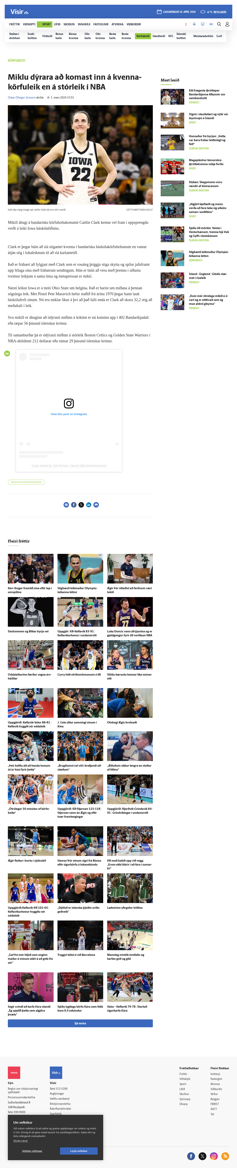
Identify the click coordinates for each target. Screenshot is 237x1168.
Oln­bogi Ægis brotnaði (122, 722)
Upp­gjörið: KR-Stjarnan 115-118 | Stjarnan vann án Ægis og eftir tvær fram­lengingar (79, 813)
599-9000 (20, 1112)
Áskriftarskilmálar (60, 1109)
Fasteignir (216, 1079)
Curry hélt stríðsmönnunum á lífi (79, 674)
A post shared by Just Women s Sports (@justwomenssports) (69, 465)
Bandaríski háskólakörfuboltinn (26, 482)
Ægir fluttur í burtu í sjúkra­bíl (27, 860)
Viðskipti (185, 1079)
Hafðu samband (59, 1099)
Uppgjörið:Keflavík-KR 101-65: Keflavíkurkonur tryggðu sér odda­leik (28, 912)
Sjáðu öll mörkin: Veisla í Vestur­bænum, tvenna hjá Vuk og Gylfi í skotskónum (209, 232)
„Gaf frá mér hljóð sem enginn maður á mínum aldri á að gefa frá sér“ (30, 959)
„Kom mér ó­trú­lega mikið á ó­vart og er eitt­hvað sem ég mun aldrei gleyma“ (208, 300)
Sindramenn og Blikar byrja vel (28, 631)
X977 (214, 1109)
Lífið (182, 1089)
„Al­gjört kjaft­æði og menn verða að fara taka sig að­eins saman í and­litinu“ (207, 208)
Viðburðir (216, 1089)
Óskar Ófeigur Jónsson (22, 97)
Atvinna (215, 1084)
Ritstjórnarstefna (60, 1104)
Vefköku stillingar (32, 1151)
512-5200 (61, 1089)
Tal (212, 1114)
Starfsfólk (56, 1114)
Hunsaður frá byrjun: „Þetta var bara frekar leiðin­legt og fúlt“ (207, 140)
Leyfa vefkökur (79, 1151)
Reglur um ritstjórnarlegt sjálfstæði (23, 1091)
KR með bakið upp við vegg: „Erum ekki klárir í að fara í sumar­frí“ (129, 864)
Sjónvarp (185, 1099)
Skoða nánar (20, 1140)
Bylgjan (215, 1099)
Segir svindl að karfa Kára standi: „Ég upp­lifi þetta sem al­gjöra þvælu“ (29, 1010)
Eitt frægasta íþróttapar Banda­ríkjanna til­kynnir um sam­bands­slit (207, 94)
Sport (183, 1084)
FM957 (215, 1104)
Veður (214, 1094)
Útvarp (184, 1104)
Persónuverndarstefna (21, 1097)
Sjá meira (80, 1023)
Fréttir (183, 1074)
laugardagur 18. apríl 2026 (179, 12)
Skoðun (184, 1094)
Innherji (215, 1074)
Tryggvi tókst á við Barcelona (76, 955)
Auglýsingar (57, 1093)
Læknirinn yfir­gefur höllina (125, 908)
